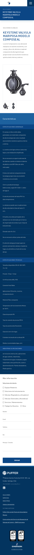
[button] (30, 3)
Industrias (6, 501)
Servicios (6, 498)
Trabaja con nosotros (8, 504)
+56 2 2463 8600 (6, 484)
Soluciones (6, 495)
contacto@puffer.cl (15, 484)
